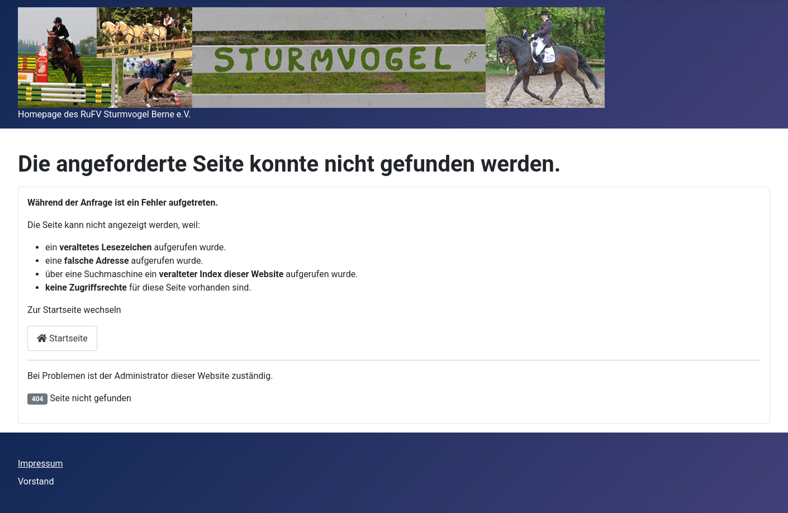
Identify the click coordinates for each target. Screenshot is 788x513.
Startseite (62, 338)
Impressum (40, 463)
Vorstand (36, 481)
